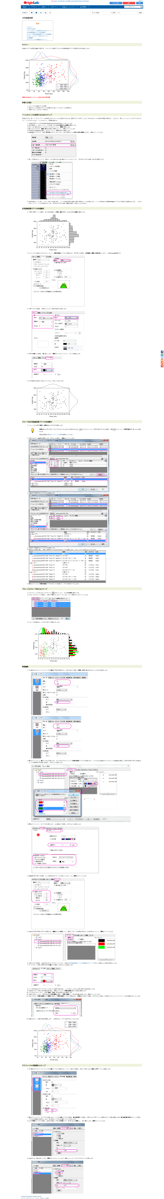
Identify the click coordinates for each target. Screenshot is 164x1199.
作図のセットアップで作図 (54, 434)
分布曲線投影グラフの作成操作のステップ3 (82, 963)
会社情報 (83, 7)
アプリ (34, 7)
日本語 (25, 12)
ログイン (141, 1)
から (114, 12)
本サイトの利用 (45, 1198)
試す (129, 3)
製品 (25, 7)
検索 (140, 12)
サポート (54, 7)
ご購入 (43, 7)
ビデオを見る (116, 3)
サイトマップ (24, 1198)
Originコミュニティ (69, 7)
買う (139, 3)
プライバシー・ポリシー (34, 1198)
